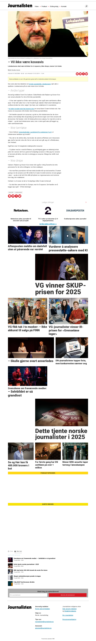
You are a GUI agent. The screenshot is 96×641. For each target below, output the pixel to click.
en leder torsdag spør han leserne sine (21, 109)
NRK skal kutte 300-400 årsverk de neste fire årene (30, 570)
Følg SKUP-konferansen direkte (24, 582)
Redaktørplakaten (70, 611)
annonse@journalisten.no (43, 628)
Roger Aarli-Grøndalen (42, 609)
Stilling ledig (54, 6)
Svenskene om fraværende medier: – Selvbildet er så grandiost (34, 558)
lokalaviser (18, 192)
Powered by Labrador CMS (48, 638)
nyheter (11, 192)
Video (37, 6)
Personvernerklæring (69, 619)
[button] (86, 202)
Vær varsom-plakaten (69, 609)
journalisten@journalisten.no (44, 622)
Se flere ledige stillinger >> (48, 224)
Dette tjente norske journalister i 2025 (26, 564)
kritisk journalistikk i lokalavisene (40, 84)
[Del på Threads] (83, 73)
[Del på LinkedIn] (80, 73)
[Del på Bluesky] (86, 73)
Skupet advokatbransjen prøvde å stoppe (27, 576)
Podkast (44, 6)
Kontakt (64, 6)
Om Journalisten (67, 615)
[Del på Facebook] (77, 73)
